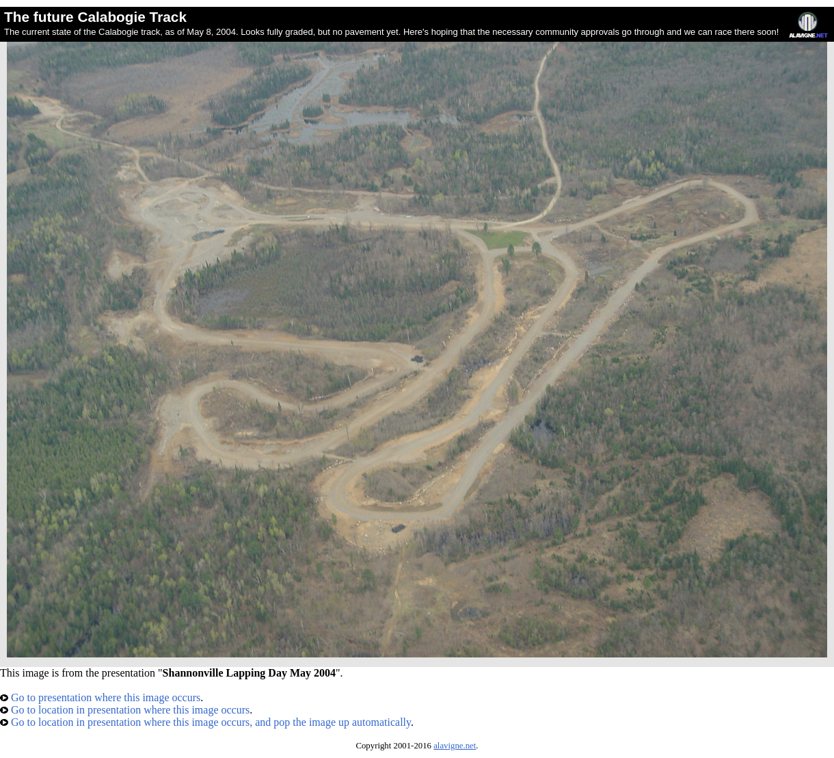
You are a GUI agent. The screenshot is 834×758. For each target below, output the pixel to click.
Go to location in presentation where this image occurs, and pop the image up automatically (205, 722)
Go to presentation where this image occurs (100, 697)
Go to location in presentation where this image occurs (125, 710)
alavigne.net (454, 745)
